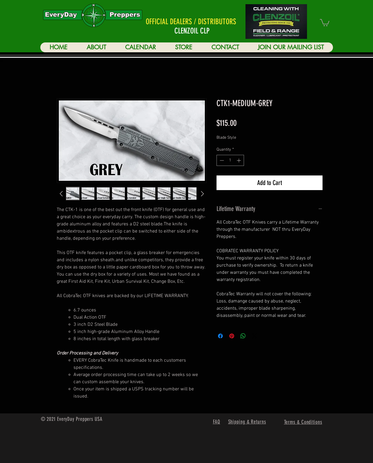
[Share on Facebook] (220, 336)
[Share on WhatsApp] (243, 336)
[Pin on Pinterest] (231, 336)
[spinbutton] (230, 160)
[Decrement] (221, 160)
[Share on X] (254, 336)
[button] (324, 22)
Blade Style (226, 137)
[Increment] (239, 160)
